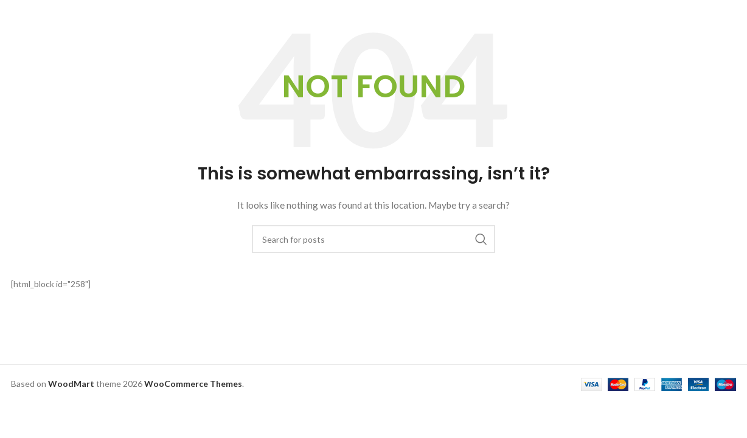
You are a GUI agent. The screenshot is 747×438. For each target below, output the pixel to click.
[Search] (373, 239)
